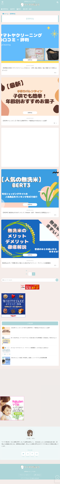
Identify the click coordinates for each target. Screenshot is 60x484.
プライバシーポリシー (25, 475)
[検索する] (57, 280)
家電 (13, 9)
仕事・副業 (27, 9)
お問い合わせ (37, 475)
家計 (19, 9)
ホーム (5, 14)
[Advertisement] (30, 147)
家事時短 (4, 9)
